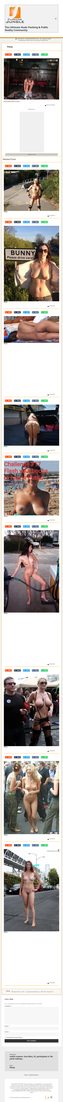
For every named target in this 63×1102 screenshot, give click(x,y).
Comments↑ (52, 215)
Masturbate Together (46, 38)
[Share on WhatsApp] (44, 54)
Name (7, 1026)
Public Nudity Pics (48, 992)
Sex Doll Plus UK (44, 40)
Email (7, 1032)
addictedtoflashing (34, 992)
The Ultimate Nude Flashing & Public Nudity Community (26, 29)
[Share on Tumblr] (17, 54)
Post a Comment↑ (50, 104)
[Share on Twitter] (26, 54)
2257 (25, 1091)
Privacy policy (34, 1091)
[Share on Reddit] (8, 54)
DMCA (28, 1091)
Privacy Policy (18, 1037)
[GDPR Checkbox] (5, 1037)
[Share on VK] (35, 54)
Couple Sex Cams (31, 154)
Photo (8, 991)
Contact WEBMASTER (17, 1091)
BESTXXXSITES (20, 38)
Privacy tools (42, 1091)
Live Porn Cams (29, 40)
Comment (8, 1006)
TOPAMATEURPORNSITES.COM (32, 38)
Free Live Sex (37, 40)
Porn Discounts (22, 40)
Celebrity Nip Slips (33, 1075)
